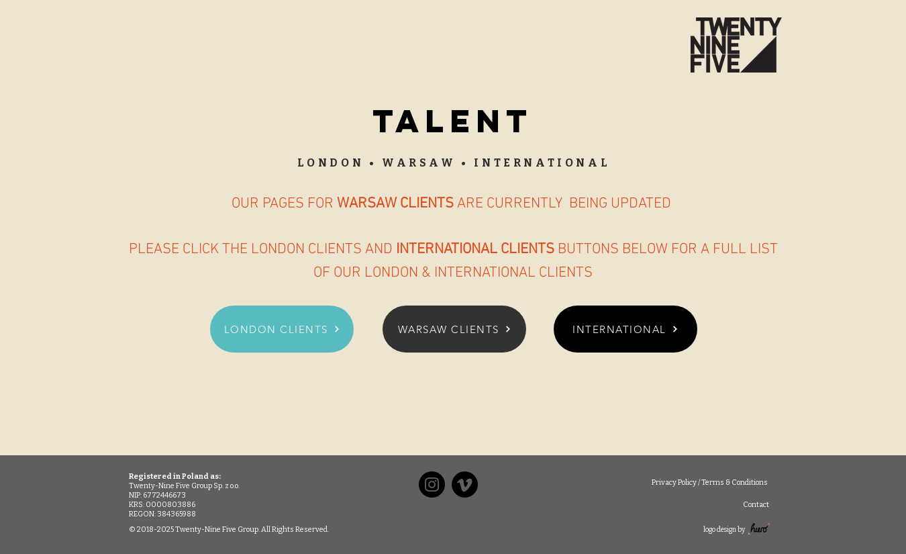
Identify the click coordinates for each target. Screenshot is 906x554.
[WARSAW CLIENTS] (454, 329)
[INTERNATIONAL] (625, 329)
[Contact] (756, 505)
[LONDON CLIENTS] (282, 329)
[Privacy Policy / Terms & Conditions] (709, 482)
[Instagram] (432, 484)
